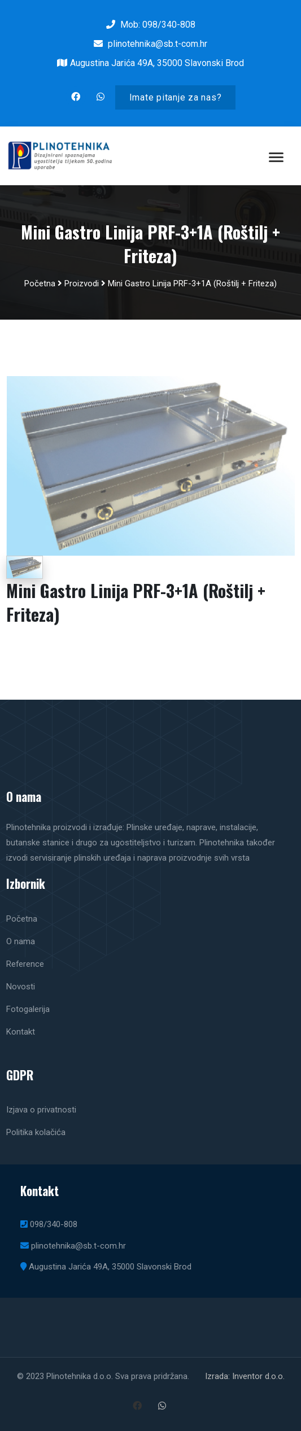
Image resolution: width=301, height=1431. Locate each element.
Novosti (20, 986)
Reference (25, 964)
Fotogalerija (28, 1009)
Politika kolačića (36, 1132)
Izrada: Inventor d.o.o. (245, 1376)
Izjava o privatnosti (41, 1110)
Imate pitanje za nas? (175, 97)
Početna (39, 283)
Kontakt (20, 1032)
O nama (20, 941)
